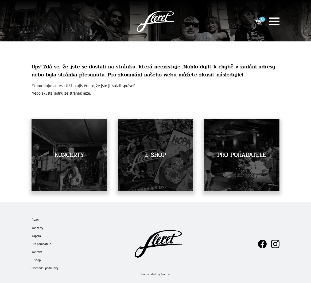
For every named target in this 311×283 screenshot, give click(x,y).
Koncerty (37, 228)
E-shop (36, 260)
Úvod (35, 220)
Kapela (36, 236)
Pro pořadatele (41, 244)
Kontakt (37, 252)
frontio (165, 274)
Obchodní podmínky (45, 268)
